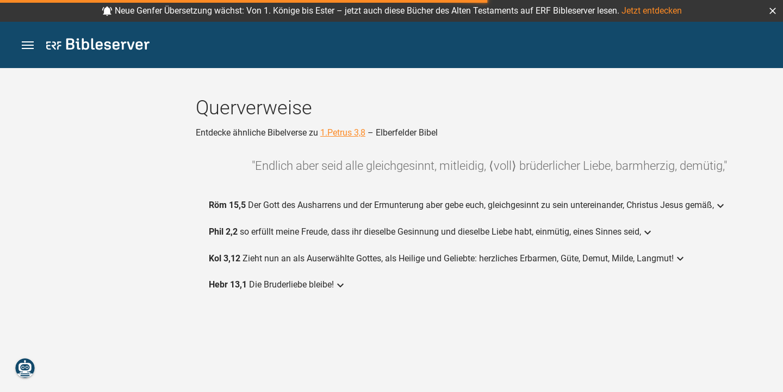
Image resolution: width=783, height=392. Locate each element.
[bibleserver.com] (98, 46)
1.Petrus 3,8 (342, 132)
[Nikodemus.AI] (25, 368)
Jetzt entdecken (652, 10)
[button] (772, 10)
